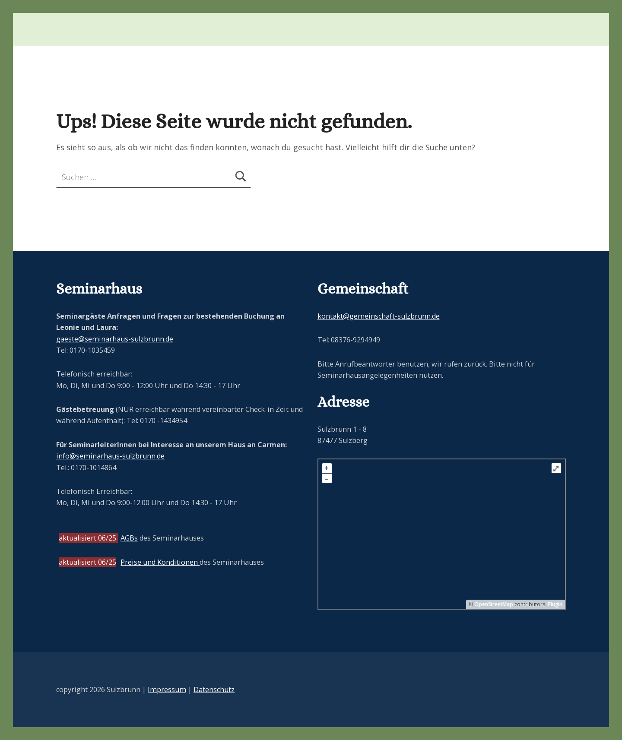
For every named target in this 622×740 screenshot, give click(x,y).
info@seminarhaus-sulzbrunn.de (110, 456)
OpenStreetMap (493, 604)
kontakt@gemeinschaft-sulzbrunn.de (378, 316)
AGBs (129, 538)
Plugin (554, 604)
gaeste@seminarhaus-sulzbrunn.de (114, 339)
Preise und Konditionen (160, 562)
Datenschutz (214, 689)
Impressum (167, 689)
